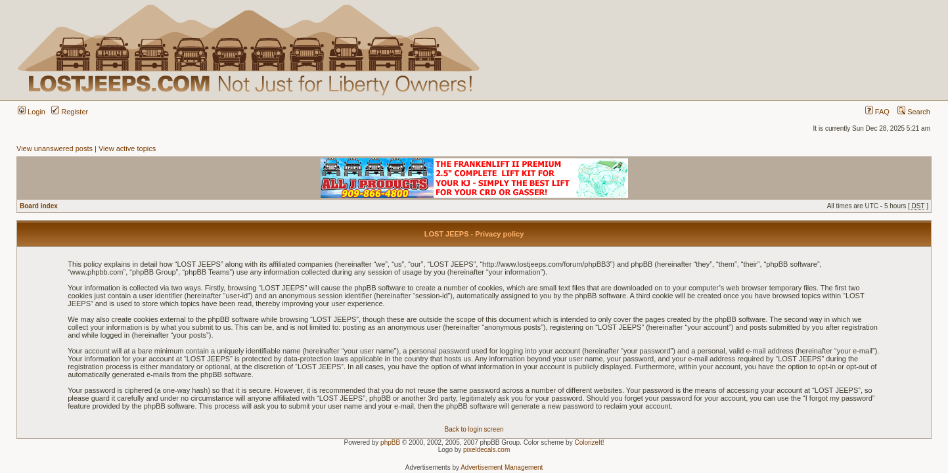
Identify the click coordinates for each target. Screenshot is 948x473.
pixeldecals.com (486, 449)
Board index (39, 206)
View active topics (127, 148)
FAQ (877, 112)
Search (913, 112)
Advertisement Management (502, 467)
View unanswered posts (54, 148)
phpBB (390, 442)
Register (69, 112)
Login (31, 112)
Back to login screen (473, 429)
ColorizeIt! (589, 442)
